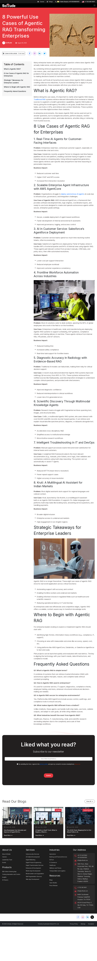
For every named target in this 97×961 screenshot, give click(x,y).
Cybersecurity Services (32, 854)
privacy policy (44, 764)
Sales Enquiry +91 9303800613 (69, 1)
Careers (4, 857)
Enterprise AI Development (33, 868)
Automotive (52, 854)
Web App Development (32, 879)
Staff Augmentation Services (34, 876)
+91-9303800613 (82, 857)
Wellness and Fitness (55, 868)
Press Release (53, 885)
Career (41, 1)
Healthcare (52, 865)
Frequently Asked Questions (15, 91)
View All (89, 801)
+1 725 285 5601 (90, 1)
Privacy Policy (74, 924)
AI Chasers (5, 880)
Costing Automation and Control (11, 874)
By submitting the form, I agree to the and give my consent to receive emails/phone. (49, 764)
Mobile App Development (33, 871)
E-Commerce (53, 862)
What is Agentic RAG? (12, 69)
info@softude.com (82, 860)
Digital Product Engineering (33, 862)
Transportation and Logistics (57, 871)
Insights (4, 877)
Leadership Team (7, 859)
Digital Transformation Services (34, 865)
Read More (8, 835)
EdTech (51, 859)
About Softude (6, 854)
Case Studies (53, 882)
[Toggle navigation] (94, 5)
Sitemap (83, 924)
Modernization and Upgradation (35, 873)
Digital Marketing (30, 859)
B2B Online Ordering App (9, 871)
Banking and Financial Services (58, 857)
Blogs (50, 1)
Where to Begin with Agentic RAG (17, 87)
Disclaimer (91, 924)
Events (4, 862)
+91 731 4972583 (82, 855)
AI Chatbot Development (33, 857)
